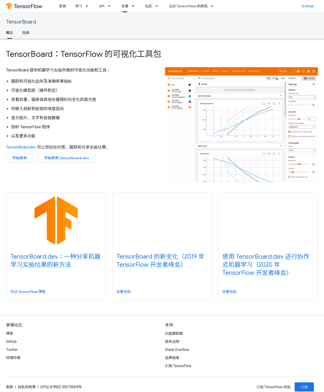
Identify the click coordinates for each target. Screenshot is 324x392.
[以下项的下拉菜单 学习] (88, 6)
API (102, 6)
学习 (78, 6)
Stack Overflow (177, 350)
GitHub (307, 6)
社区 (148, 6)
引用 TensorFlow (178, 366)
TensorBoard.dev (21, 147)
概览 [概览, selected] (9, 32)
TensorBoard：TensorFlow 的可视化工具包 (83, 54)
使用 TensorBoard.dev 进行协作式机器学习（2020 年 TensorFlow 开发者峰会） (265, 265)
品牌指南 (172, 358)
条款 (9, 387)
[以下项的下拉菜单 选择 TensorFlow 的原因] (214, 6)
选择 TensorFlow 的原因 (188, 6)
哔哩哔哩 (13, 358)
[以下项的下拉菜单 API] (111, 6)
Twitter (12, 350)
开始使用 (19, 158)
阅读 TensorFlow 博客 (28, 291)
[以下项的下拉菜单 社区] (158, 6)
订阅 (304, 387)
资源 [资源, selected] (124, 6)
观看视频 (123, 291)
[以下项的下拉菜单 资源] (134, 6)
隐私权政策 (27, 387)
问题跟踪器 (174, 333)
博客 (9, 333)
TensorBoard (21, 22)
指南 (25, 32)
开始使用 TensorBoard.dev (66, 158)
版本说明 (172, 342)
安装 (62, 6)
